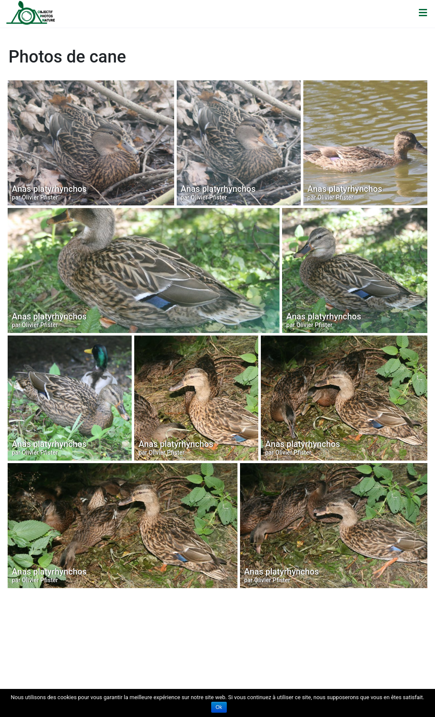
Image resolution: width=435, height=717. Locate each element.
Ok (219, 707)
